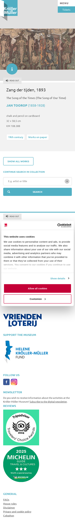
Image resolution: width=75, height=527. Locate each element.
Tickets (66, 9)
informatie (10, 67)
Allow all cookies (37, 288)
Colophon (8, 515)
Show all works (18, 161)
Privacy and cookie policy (17, 511)
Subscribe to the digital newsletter (48, 401)
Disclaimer (9, 507)
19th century (15, 137)
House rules (10, 503)
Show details (57, 278)
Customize (38, 298)
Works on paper (37, 137)
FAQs (6, 499)
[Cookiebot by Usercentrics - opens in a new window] (57, 225)
